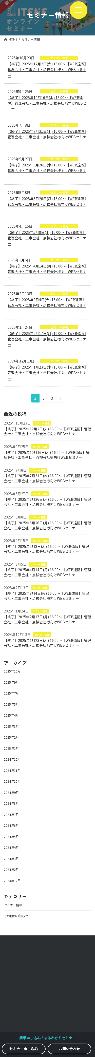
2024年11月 (12, 770)
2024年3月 (11, 858)
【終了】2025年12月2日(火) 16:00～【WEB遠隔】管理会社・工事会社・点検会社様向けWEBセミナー (47, 69)
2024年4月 (11, 847)
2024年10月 (12, 781)
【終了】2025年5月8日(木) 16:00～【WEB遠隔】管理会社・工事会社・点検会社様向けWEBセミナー (47, 238)
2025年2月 (11, 737)
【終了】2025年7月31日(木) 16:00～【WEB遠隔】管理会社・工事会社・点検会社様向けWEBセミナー (47, 137)
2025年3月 (11, 726)
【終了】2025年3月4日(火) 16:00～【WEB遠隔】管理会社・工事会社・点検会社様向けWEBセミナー (47, 305)
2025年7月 (11, 693)
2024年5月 (11, 836)
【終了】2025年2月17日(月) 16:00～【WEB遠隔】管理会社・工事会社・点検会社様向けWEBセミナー (47, 339)
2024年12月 (12, 759)
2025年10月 (12, 671)
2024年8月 (11, 803)
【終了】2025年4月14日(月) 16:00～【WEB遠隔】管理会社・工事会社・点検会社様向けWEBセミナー (47, 271)
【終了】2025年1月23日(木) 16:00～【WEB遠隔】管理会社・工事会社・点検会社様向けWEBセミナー (47, 372)
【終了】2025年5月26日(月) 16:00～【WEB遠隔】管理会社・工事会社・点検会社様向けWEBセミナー (47, 204)
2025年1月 (11, 748)
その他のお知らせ (16, 916)
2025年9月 (11, 682)
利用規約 (48, 1015)
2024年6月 (11, 825)
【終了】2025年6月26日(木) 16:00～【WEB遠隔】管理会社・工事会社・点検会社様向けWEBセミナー (47, 170)
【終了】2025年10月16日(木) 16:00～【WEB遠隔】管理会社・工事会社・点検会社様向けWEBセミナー (47, 103)
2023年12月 (12, 880)
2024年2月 (11, 869)
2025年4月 (11, 715)
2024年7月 (11, 814)
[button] (24, 1049)
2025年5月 (11, 704)
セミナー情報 (42, 423)
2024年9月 (11, 792)
